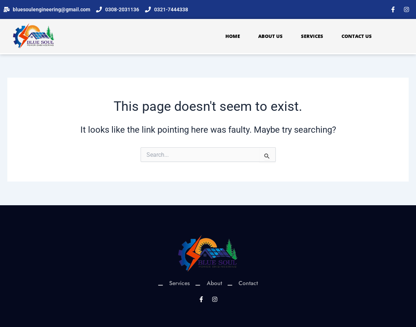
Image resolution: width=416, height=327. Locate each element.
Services (312, 36)
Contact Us (356, 36)
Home (232, 36)
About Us (270, 36)
